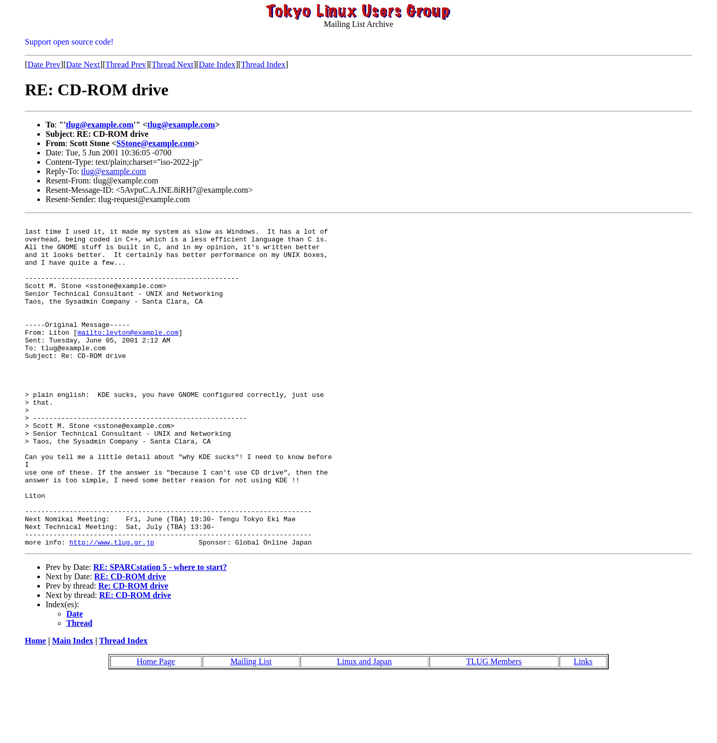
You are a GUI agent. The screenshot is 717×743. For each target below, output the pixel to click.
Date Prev (44, 64)
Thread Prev (125, 64)
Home (35, 706)
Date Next (83, 64)
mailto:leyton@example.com (127, 355)
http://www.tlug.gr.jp (111, 607)
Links (582, 726)
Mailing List (251, 726)
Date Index (217, 64)
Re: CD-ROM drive (133, 651)
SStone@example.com (155, 143)
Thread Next (172, 64)
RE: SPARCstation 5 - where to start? (160, 632)
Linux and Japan (364, 726)
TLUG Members (494, 726)
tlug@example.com (100, 124)
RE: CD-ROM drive (130, 641)
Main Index (72, 706)
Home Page (156, 726)
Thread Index (263, 64)
